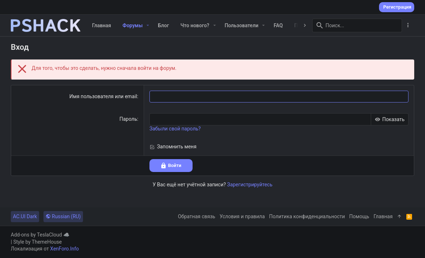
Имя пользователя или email (103, 96)
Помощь (359, 216)
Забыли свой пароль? (175, 129)
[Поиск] (357, 25)
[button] (147, 25)
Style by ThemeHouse (37, 242)
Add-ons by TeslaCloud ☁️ (40, 235)
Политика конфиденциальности (307, 216)
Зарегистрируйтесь (249, 184)
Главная (383, 216)
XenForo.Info (64, 249)
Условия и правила (242, 216)
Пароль (128, 119)
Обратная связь (196, 216)
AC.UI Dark (25, 216)
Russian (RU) (63, 216)
